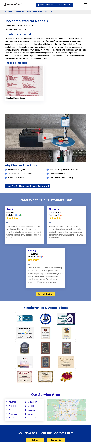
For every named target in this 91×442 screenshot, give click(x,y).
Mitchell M (54, 209)
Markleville (32, 418)
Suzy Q (9, 209)
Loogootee (32, 406)
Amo (11, 410)
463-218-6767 (64, 5)
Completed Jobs (34, 12)
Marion (30, 414)
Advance (12, 402)
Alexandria (13, 406)
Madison (31, 410)
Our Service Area (45, 394)
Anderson (13, 414)
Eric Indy (32, 250)
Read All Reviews (45, 294)
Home (8, 12)
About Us (20, 12)
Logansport (32, 402)
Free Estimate (46, 5)
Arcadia (12, 418)
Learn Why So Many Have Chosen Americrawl (27, 186)
